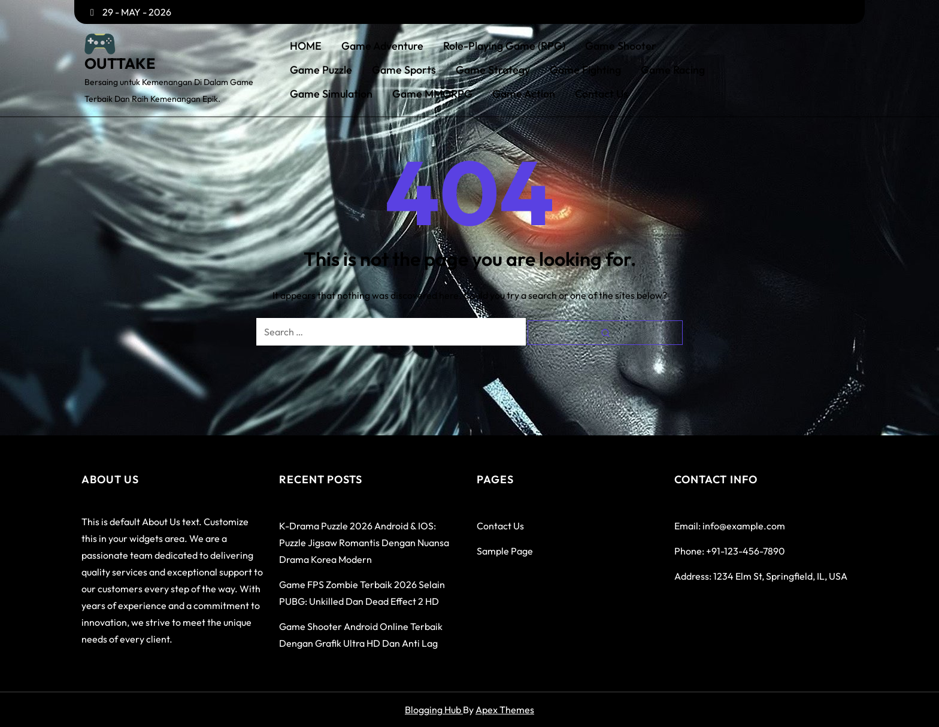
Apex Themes (504, 710)
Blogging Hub (434, 710)
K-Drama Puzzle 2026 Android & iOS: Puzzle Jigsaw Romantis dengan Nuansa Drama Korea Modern (364, 542)
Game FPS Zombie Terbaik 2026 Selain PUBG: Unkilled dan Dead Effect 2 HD (362, 592)
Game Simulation (331, 94)
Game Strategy (493, 70)
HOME (306, 46)
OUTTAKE (119, 63)
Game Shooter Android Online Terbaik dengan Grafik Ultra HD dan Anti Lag (361, 634)
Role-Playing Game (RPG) (504, 46)
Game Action (523, 94)
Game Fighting (585, 70)
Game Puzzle (321, 70)
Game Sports (404, 70)
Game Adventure (382, 46)
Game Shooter (620, 46)
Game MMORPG (432, 94)
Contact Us (601, 94)
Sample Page (505, 551)
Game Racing (673, 70)
